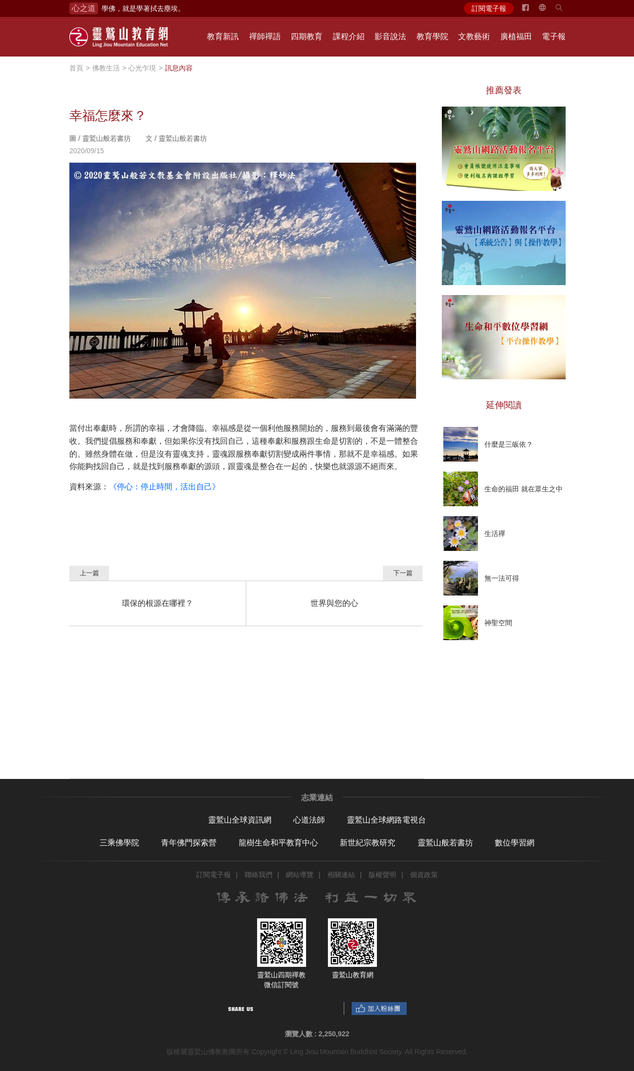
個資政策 (424, 875)
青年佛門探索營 (188, 842)
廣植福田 (516, 36)
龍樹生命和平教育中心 (278, 842)
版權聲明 (382, 875)
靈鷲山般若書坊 (445, 842)
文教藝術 (474, 36)
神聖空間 (498, 623)
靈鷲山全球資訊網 (239, 820)
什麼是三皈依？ (508, 444)
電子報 (554, 36)
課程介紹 (349, 36)
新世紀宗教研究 (367, 842)
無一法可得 (501, 578)
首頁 (76, 68)
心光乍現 (142, 68)
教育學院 (432, 36)
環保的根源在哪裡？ (157, 603)
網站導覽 (300, 875)
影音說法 (390, 36)
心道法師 (309, 820)
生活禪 (494, 533)
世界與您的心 (334, 603)
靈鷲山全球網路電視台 (386, 820)
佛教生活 (106, 68)
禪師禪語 (265, 36)
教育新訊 (223, 36)
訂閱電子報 (489, 8)
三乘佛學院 (119, 842)
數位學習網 (514, 842)
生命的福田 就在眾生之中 (523, 489)
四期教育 (306, 36)
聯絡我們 (258, 875)
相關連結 (341, 875)
